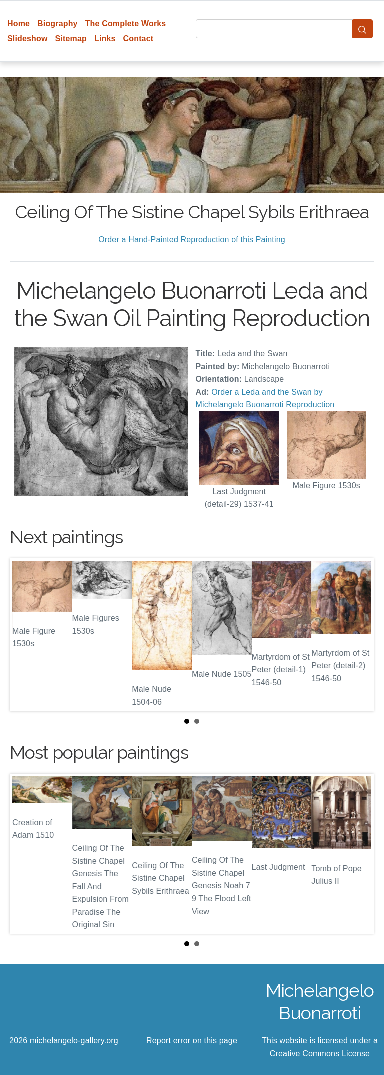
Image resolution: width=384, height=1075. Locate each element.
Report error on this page (192, 1040)
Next (358, 635)
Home (19, 23)
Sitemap (71, 38)
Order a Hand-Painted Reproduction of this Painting (192, 239)
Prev (26, 635)
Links (105, 38)
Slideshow (28, 38)
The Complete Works (126, 23)
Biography (58, 23)
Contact (139, 38)
